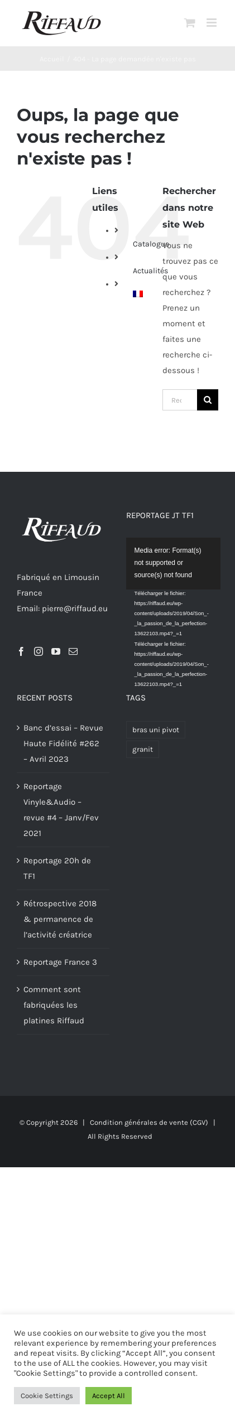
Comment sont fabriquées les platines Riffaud (53, 1005)
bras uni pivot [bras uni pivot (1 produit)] (155, 730)
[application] (179, 563)
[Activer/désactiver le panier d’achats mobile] (189, 22)
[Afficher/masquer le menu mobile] (212, 22)
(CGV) (199, 1122)
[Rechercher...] (179, 399)
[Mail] (73, 651)
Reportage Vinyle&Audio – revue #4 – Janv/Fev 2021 (61, 809)
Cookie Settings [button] (47, 1395)
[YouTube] (55, 651)
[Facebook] (21, 651)
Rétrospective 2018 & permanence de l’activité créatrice (60, 919)
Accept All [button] (108, 1395)
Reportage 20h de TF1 (57, 868)
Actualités (150, 271)
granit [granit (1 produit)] (142, 749)
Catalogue (151, 244)
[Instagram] (38, 651)
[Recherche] (207, 399)
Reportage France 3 (60, 962)
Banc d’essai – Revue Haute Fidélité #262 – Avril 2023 (63, 743)
